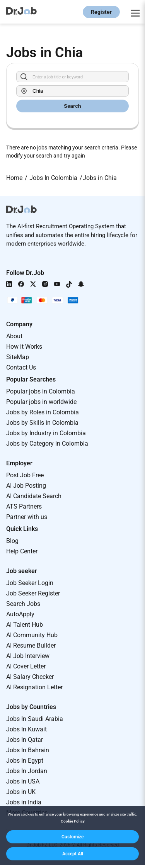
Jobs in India (23, 802)
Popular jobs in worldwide (41, 401)
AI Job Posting (26, 485)
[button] (72, 836)
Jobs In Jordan (26, 771)
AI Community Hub (32, 635)
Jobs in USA (22, 781)
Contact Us (21, 367)
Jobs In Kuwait (26, 729)
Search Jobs (23, 603)
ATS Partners (24, 506)
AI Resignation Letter (34, 687)
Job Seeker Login (29, 583)
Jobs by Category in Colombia (47, 443)
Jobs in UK (21, 791)
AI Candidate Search (33, 496)
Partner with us (26, 517)
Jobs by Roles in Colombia (42, 412)
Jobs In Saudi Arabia (34, 719)
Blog (12, 540)
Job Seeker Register (33, 593)
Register (101, 12)
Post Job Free (25, 475)
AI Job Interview (27, 656)
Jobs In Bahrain (27, 750)
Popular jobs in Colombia (40, 391)
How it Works (24, 346)
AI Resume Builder (31, 645)
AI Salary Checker (30, 676)
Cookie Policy (73, 821)
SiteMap (17, 357)
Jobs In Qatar (24, 739)
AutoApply (20, 614)
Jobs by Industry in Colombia (46, 433)
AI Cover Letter (26, 666)
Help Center (22, 551)
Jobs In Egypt (24, 760)
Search (72, 106)
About (14, 336)
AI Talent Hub (24, 624)
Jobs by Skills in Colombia (42, 422)
